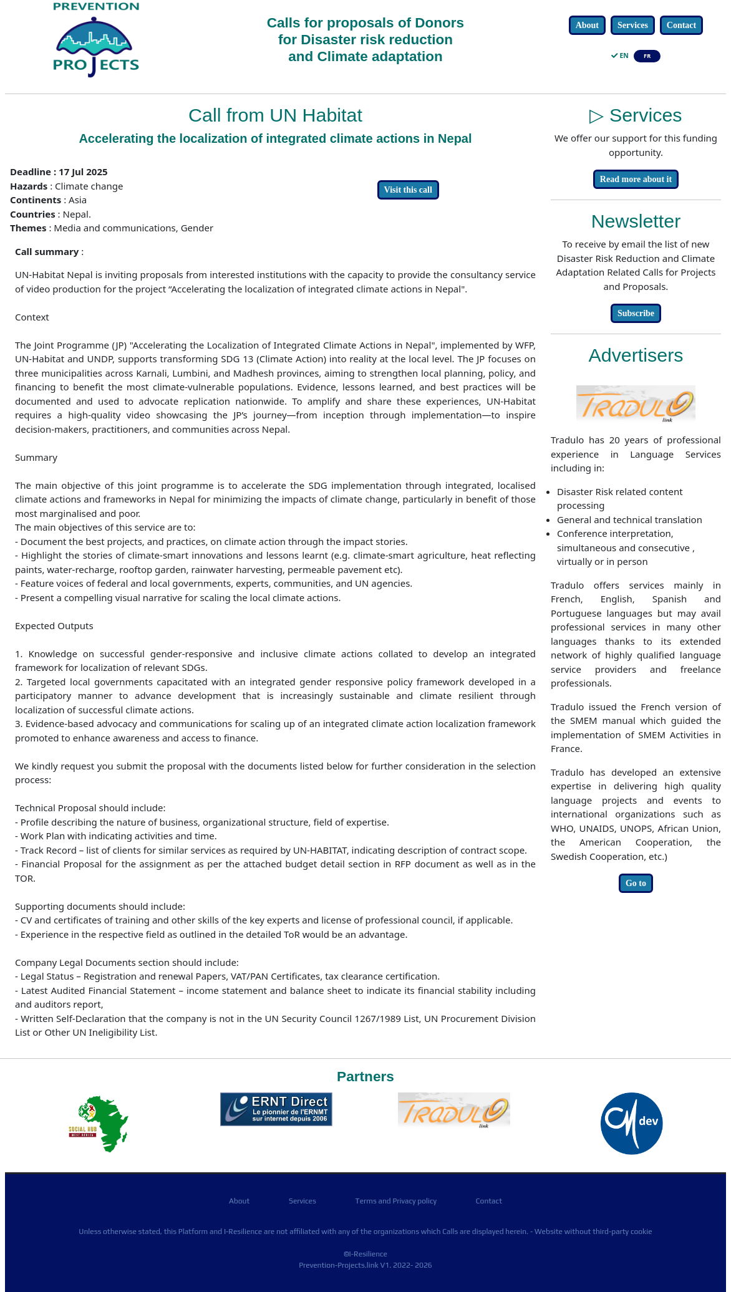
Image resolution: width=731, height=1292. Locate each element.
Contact (681, 25)
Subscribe (635, 313)
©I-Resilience (365, 1254)
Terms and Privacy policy (396, 1201)
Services (632, 25)
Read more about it (636, 179)
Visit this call (408, 190)
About (587, 25)
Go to (636, 883)
